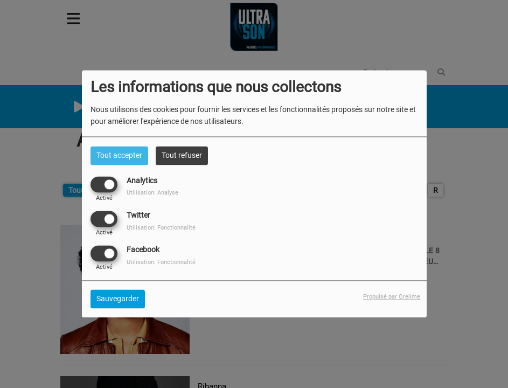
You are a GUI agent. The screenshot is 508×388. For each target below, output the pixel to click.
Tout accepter (119, 155)
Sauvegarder (117, 299)
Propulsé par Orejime (391, 297)
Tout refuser (182, 155)
